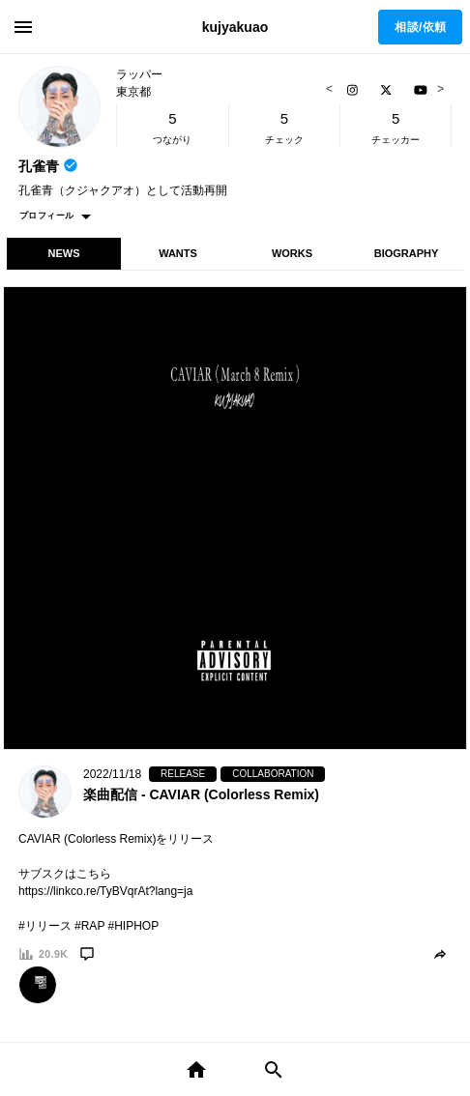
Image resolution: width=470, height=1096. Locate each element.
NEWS (64, 253)
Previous (332, 89)
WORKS (292, 253)
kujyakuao (235, 27)
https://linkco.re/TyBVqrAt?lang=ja (105, 891)
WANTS (178, 253)
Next (438, 89)
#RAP (89, 926)
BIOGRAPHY (406, 253)
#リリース (45, 926)
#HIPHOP (134, 926)
